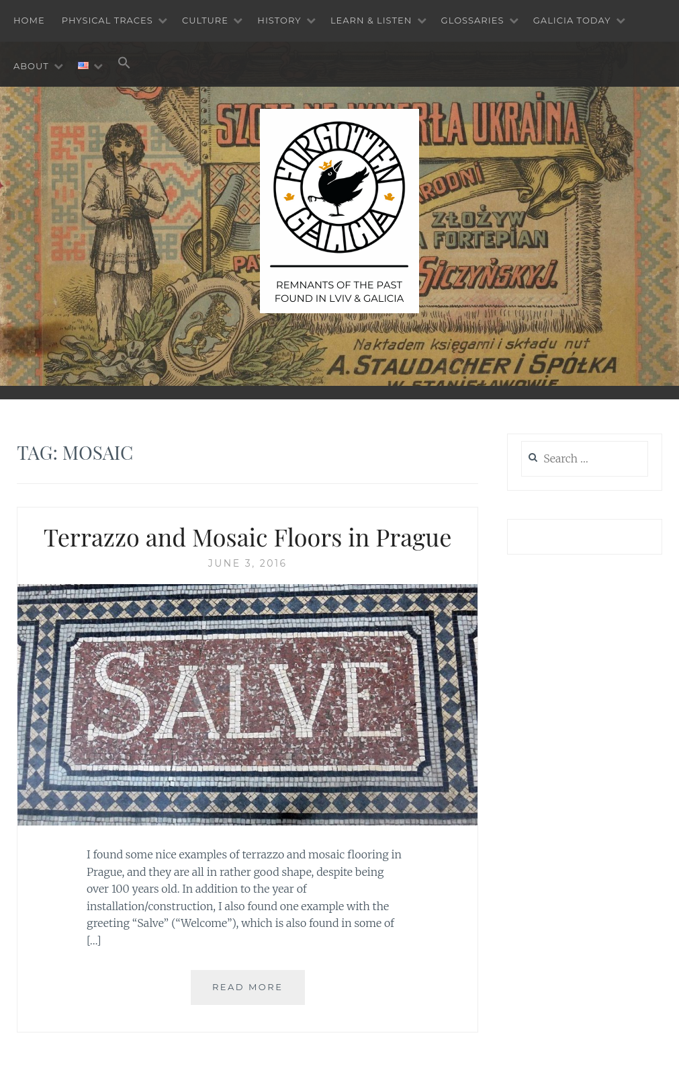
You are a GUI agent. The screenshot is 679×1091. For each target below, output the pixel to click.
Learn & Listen (371, 20)
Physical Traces (107, 20)
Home (29, 20)
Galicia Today (572, 20)
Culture (205, 20)
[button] (124, 64)
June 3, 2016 (247, 563)
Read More (247, 986)
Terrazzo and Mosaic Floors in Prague (248, 536)
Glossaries (472, 20)
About (31, 65)
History (279, 20)
